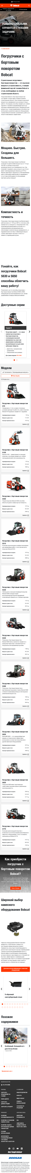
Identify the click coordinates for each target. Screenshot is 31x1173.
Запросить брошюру (7, 1114)
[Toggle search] (28, 5)
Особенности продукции (20, 1114)
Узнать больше (15, 888)
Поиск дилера (5, 1106)
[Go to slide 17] (15, 1007)
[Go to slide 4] (10, 1004)
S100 (20, 355)
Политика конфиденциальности (7, 1123)
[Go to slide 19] (20, 1007)
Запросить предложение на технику (5, 1101)
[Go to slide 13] (5, 1007)
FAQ (18, 1127)
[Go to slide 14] (7, 1007)
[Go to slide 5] (12, 1004)
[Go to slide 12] (2, 1007)
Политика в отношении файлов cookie (7, 1128)
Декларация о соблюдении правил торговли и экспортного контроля (7, 1146)
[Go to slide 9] (22, 1004)
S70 (17, 355)
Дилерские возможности (21, 1123)
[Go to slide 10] (25, 1004)
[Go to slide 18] (17, 1007)
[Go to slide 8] (20, 1004)
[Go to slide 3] (7, 1004)
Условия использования (5, 1139)
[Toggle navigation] (2, 5)
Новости (19, 1102)
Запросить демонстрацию (5, 1110)
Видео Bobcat (20, 1105)
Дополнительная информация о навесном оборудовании (15, 969)
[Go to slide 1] (2, 1004)
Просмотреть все (7, 1071)
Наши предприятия (22, 1099)
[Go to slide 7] (17, 1004)
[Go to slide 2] (5, 1004)
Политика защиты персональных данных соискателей (7, 1133)
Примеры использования (21, 1109)
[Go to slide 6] (15, 1004)
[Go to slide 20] (22, 1007)
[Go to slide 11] (27, 1004)
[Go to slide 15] (10, 1007)
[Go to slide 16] (12, 1007)
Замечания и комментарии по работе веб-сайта (21, 1132)
